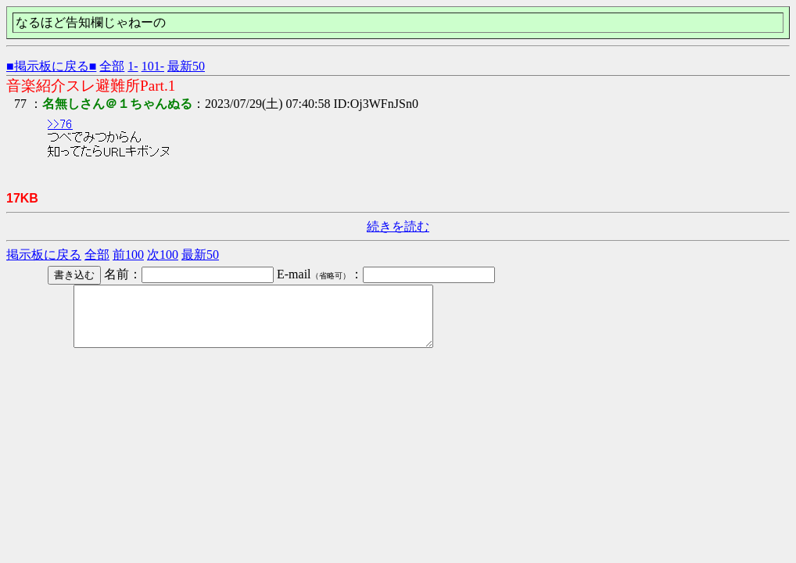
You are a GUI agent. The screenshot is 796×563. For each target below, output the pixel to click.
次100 (162, 254)
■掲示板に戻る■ (51, 66)
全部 (111, 66)
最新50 (186, 66)
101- (153, 66)
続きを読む (398, 226)
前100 (128, 254)
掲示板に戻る (43, 254)
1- (132, 66)
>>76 (60, 124)
